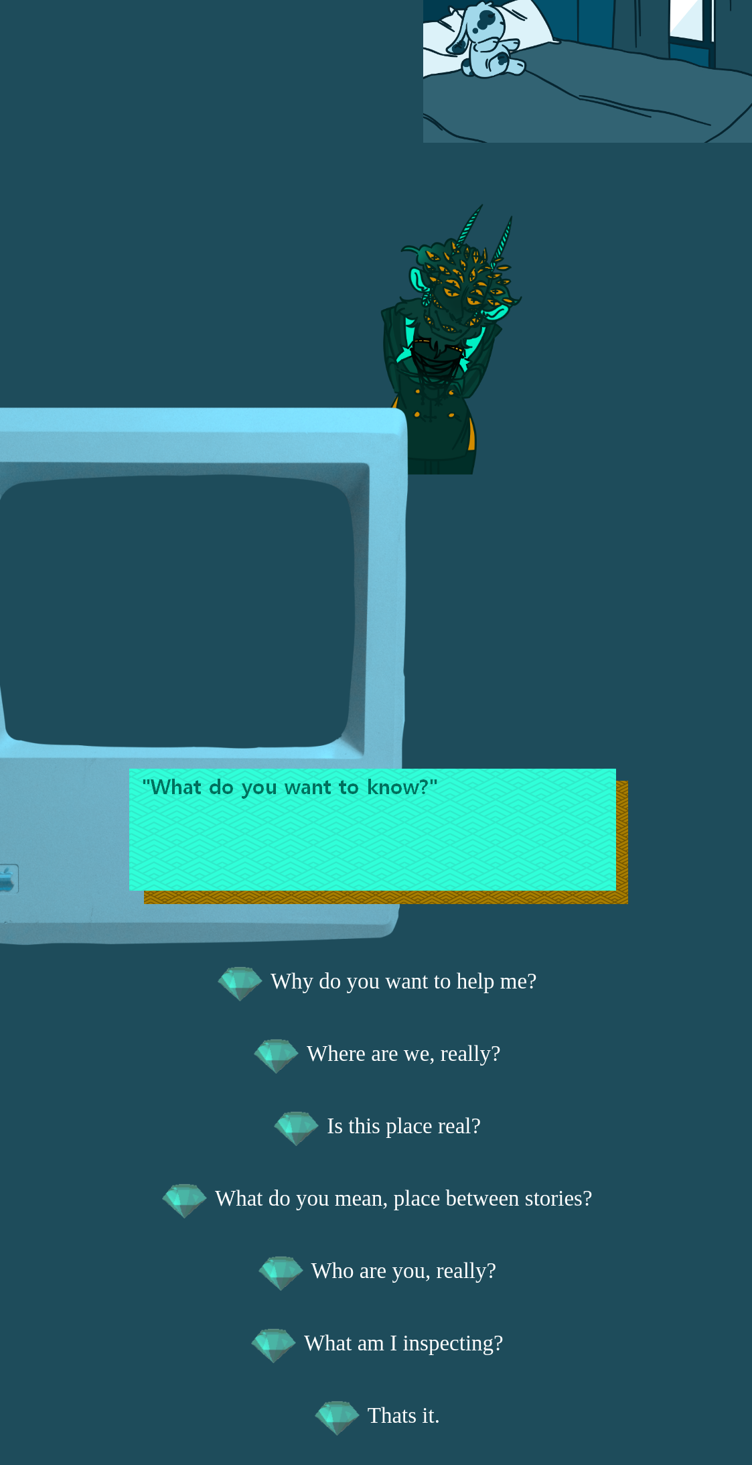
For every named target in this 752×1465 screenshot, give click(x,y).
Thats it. (376, 1415)
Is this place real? (376, 1126)
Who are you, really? (376, 1271)
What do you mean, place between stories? (375, 1198)
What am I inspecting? (375, 1343)
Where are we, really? (375, 1053)
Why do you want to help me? (375, 981)
